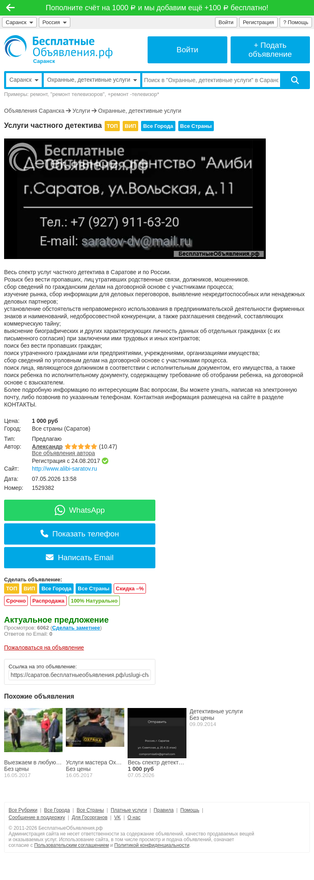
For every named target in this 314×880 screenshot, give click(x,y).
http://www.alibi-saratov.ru (64, 468)
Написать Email (79, 557)
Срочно (16, 601)
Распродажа (48, 601)
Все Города (158, 126)
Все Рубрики (23, 810)
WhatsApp (80, 510)
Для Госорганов (89, 817)
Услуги (81, 110)
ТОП (112, 126)
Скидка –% (130, 588)
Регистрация (258, 22)
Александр (47, 446)
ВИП (130, 126)
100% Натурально (94, 601)
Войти (226, 22)
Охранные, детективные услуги (139, 110)
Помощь (189, 810)
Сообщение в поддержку (37, 817)
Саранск (19, 22)
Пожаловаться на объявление (44, 647)
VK (117, 817)
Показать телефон (79, 533)
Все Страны (196, 126)
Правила (164, 810)
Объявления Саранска (34, 110)
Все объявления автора (63, 453)
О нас (134, 817)
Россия (55, 22)
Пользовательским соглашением (71, 845)
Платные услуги (129, 810)
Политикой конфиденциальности (152, 845)
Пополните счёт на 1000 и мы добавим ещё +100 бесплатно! (157, 8)
